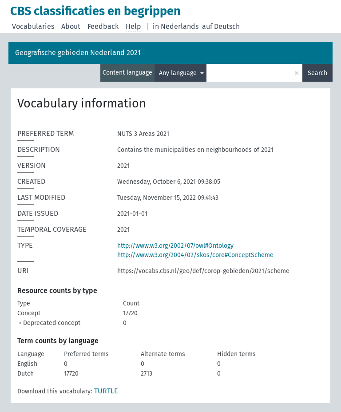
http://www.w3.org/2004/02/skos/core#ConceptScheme (195, 255)
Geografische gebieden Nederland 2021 (78, 52)
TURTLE (106, 391)
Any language (178, 73)
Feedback (103, 26)
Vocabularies (33, 26)
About (70, 26)
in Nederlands (175, 26)
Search (317, 73)
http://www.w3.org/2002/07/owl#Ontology (175, 246)
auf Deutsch (221, 26)
